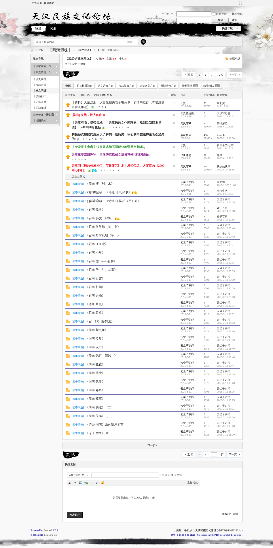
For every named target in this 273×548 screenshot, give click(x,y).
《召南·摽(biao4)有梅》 (101, 261)
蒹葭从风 (185, 135)
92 (205, 155)
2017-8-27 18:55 (226, 169)
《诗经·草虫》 (95, 304)
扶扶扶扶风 (223, 166)
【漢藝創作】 (41, 96)
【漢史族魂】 (41, 79)
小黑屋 (178, 530)
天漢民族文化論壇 (32, 50)
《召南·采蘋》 (95, 295)
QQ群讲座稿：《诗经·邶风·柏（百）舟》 (113, 201)
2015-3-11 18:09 (226, 434)
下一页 (233, 74)
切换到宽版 (240, 3)
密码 (164, 20)
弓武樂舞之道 (127, 85)
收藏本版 (234, 58)
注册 (234, 20)
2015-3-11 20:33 (226, 271)
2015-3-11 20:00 (226, 297)
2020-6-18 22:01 (226, 158)
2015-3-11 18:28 (226, 383)
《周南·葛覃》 (95, 398)
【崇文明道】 (84, 50)
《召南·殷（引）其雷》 (101, 269)
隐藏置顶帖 (174, 102)
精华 (103, 95)
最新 (83, 95)
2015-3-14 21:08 (226, 211)
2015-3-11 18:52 (226, 314)
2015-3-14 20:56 (226, 219)
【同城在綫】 (41, 107)
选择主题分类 (76, 475)
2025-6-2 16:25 (225, 126)
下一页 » (152, 445)
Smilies (102, 483)
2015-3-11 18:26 (226, 391)
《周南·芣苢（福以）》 (101, 355)
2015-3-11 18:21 (226, 409)
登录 (145, 497)
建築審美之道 (147, 85)
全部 (68, 85)
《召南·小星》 (95, 252)
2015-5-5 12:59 (225, 194)
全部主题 (70, 95)
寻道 (219, 155)
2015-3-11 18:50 (226, 331)
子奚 (183, 103)
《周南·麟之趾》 (96, 330)
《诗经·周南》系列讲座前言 (104, 424)
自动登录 (219, 13)
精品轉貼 (211, 85)
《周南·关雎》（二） (99, 407)
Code (97, 483)
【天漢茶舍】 (41, 102)
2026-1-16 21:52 (226, 116)
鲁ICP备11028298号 (229, 530)
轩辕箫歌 (222, 123)
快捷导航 (227, 28)
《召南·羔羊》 (95, 209)
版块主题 (77, 176)
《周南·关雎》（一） (99, 416)
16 (127, 127)
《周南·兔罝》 (95, 364)
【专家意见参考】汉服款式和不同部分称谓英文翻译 (107, 147)
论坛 (38, 28)
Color (75, 483)
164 (206, 166)
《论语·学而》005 (97, 433)
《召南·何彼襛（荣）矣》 (102, 226)
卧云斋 (221, 135)
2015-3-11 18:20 (226, 417)
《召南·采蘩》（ (96, 312)
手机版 (188, 530)
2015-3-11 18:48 (226, 357)
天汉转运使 (187, 113)
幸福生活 (222, 190)
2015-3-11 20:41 (226, 245)
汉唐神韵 (185, 155)
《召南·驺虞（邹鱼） (99, 218)
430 (206, 135)
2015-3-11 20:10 (226, 280)
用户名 (166, 13)
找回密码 (237, 13)
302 (206, 123)
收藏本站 (49, 3)
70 (205, 103)
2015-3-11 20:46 (226, 228)
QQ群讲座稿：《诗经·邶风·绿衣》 (108, 192)
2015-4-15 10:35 (226, 202)
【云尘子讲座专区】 (79, 58)
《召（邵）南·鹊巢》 (99, 321)
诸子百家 (222, 207)
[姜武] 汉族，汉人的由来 (88, 115)
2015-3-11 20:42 (226, 237)
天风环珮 (185, 123)
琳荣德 (221, 182)
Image (80, 483)
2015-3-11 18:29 (226, 374)
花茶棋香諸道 (85, 85)
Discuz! (48, 530)
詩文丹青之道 (106, 85)
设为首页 (36, 3)
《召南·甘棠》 (95, 287)
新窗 (173, 94)
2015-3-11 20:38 (226, 262)
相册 (53, 28)
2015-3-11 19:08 (226, 305)
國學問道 (190, 85)
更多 (109, 95)
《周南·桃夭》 (95, 373)
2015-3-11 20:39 (226, 254)
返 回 (190, 74)
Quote (91, 483)
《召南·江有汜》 (96, 244)
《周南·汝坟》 (95, 338)
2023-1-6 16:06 (225, 148)
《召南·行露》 (95, 278)
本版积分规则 (230, 514)
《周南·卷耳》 (95, 390)
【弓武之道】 (41, 84)
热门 (89, 95)
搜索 (130, 42)
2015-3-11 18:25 (226, 400)
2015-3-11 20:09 (226, 288)
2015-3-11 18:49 (226, 340)
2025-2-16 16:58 (226, 138)
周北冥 (221, 103)
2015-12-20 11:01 (226, 185)
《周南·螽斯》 (95, 381)
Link (86, 483)
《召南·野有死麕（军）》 (102, 235)
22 (101, 139)
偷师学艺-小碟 (225, 145)
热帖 (96, 95)
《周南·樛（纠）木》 (99, 183)
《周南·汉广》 (95, 347)
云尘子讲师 (78, 63)
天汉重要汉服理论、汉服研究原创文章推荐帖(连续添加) (110, 154)
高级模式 (192, 482)
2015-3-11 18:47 (226, 366)
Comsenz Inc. (50, 535)
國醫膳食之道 (168, 85)
